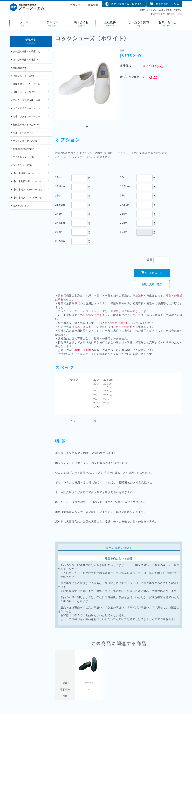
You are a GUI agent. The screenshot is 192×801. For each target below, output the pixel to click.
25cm (58, 231)
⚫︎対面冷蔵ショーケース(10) (25, 84)
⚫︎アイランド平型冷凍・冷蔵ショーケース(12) (25, 101)
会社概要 (110, 22)
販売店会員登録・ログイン (123, 4)
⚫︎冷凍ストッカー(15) (22, 132)
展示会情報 (81, 22)
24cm (59, 213)
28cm (123, 213)
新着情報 (93, 4)
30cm (124, 231)
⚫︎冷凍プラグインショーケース (25, 117)
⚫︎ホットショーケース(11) (24, 140)
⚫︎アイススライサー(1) (22, 157)
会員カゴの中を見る (164, 3)
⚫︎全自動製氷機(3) (20, 67)
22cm (58, 177)
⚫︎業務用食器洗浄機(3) (22, 149)
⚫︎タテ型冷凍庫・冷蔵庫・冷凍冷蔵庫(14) (25, 53)
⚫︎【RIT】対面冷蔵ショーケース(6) (26, 182)
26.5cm (125, 186)
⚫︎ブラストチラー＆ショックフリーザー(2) (25, 109)
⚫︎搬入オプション (20, 205)
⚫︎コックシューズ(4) (21, 165)
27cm (123, 195)
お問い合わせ (167, 22)
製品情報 (52, 22)
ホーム (24, 22)
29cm (123, 222)
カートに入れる (152, 273)
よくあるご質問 (138, 22)
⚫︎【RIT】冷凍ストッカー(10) (26, 197)
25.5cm (60, 241)
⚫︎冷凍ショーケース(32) (23, 92)
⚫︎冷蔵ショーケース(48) (23, 76)
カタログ (75, 4)
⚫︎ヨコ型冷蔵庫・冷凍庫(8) (25, 59)
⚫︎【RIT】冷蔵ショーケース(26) (25, 174)
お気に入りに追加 (151, 284)
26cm (123, 177)
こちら (59, 156)
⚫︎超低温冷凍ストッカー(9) (25, 124)
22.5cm (60, 186)
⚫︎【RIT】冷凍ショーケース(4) (26, 189)
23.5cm (60, 204)
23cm (58, 195)
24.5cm (60, 222)
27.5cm (125, 204)
